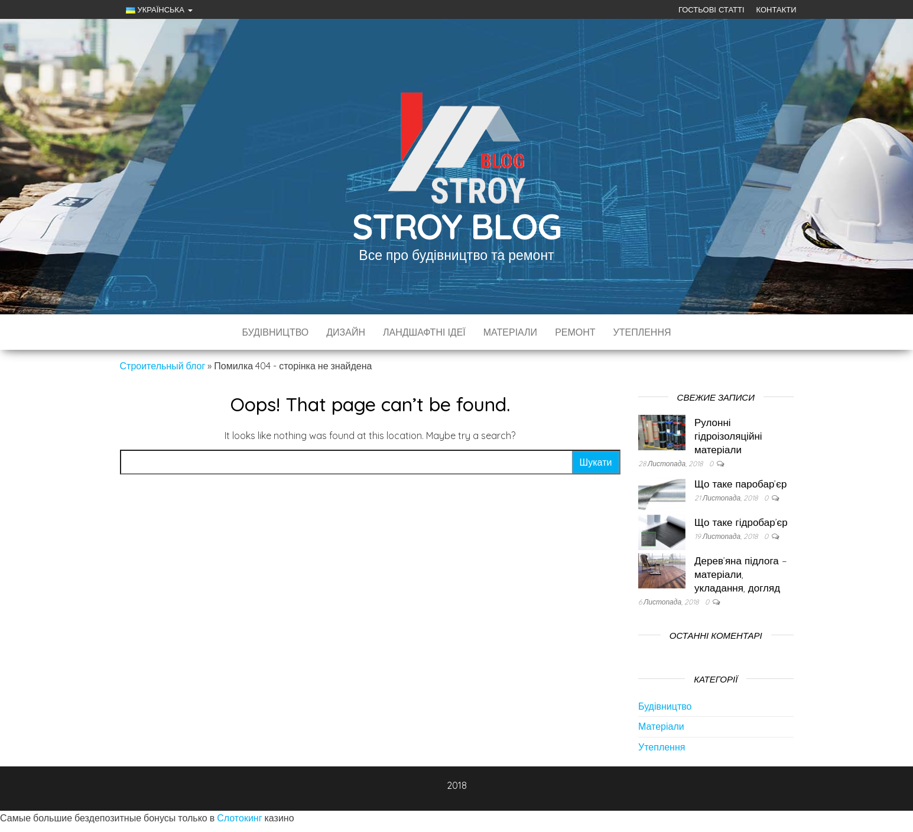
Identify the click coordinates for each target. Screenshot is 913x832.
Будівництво (275, 332)
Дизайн (345, 332)
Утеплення (642, 332)
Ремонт (575, 332)
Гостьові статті (711, 9)
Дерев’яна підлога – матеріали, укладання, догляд (740, 574)
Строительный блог (163, 366)
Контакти (776, 9)
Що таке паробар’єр (740, 483)
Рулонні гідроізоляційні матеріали (728, 436)
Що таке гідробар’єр (741, 522)
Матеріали (510, 332)
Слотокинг (239, 818)
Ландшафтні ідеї (424, 332)
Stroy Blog (456, 226)
